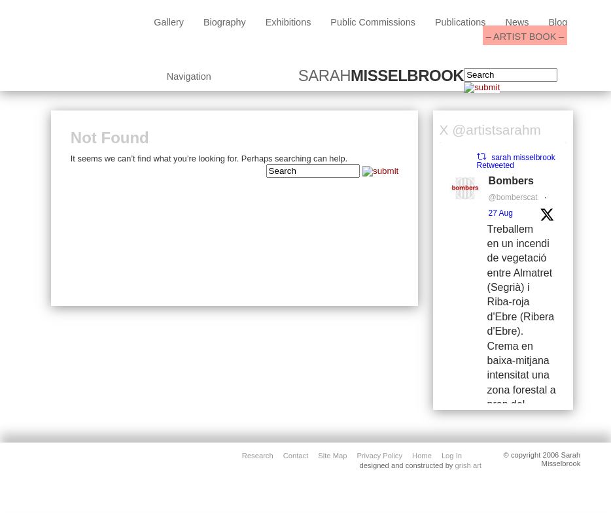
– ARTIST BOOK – (525, 36)
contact (296, 455)
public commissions (372, 22)
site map (332, 455)
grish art (468, 465)
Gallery (169, 22)
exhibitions (288, 22)
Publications (460, 22)
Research (257, 455)
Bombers (511, 180)
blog (557, 22)
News (517, 22)
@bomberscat (513, 197)
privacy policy (379, 455)
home (422, 455)
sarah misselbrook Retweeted (516, 161)
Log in (452, 455)
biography (224, 22)
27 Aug (501, 213)
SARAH (381, 76)
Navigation (189, 76)
